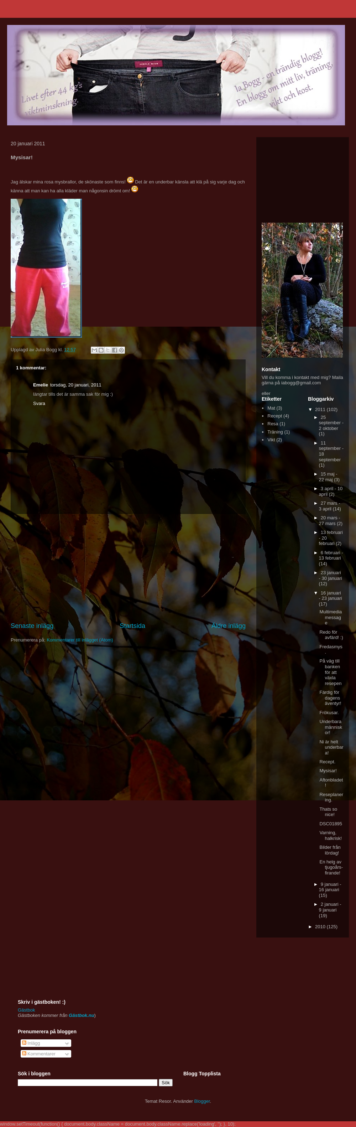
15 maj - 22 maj (328, 476)
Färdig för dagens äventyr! (330, 698)
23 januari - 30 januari (330, 575)
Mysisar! (327, 770)
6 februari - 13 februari (331, 555)
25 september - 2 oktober (331, 423)
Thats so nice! (328, 811)
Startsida (132, 625)
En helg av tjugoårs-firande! (331, 867)
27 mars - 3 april (329, 505)
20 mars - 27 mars (329, 520)
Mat (271, 408)
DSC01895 (330, 823)
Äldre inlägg (228, 625)
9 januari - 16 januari (330, 887)
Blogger (202, 1101)
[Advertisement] (128, 567)
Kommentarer (39, 1053)
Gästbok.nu (81, 1015)
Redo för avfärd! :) (331, 634)
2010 (321, 926)
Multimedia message (330, 617)
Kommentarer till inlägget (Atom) (80, 640)
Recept (274, 416)
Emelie (40, 385)
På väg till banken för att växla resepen (330, 672)
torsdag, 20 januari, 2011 (75, 385)
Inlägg (31, 1043)
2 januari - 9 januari (330, 907)
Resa (272, 423)
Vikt (271, 439)
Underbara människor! (330, 727)
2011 (321, 409)
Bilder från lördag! (329, 850)
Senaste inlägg (32, 625)
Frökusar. (329, 712)
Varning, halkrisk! (330, 835)
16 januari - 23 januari (330, 595)
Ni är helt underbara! (331, 747)
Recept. (327, 761)
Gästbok (26, 1010)
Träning (275, 432)
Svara (39, 403)
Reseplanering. (331, 797)
